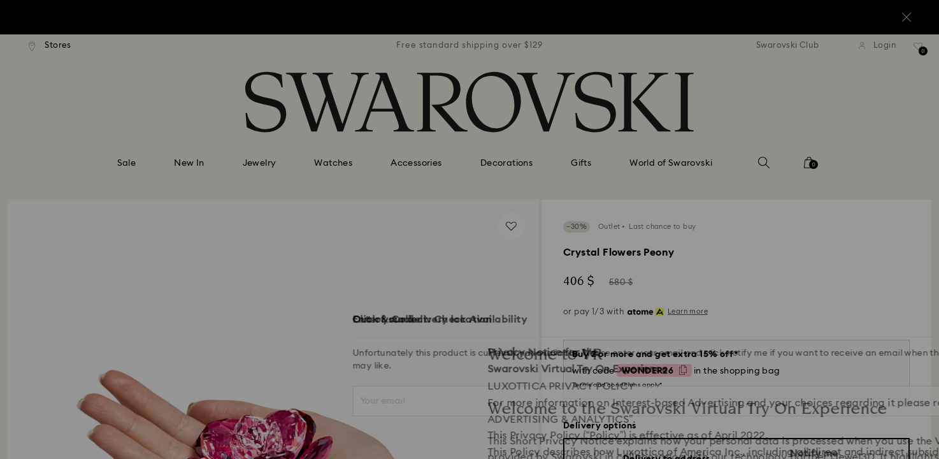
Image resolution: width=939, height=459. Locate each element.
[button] (679, 154)
